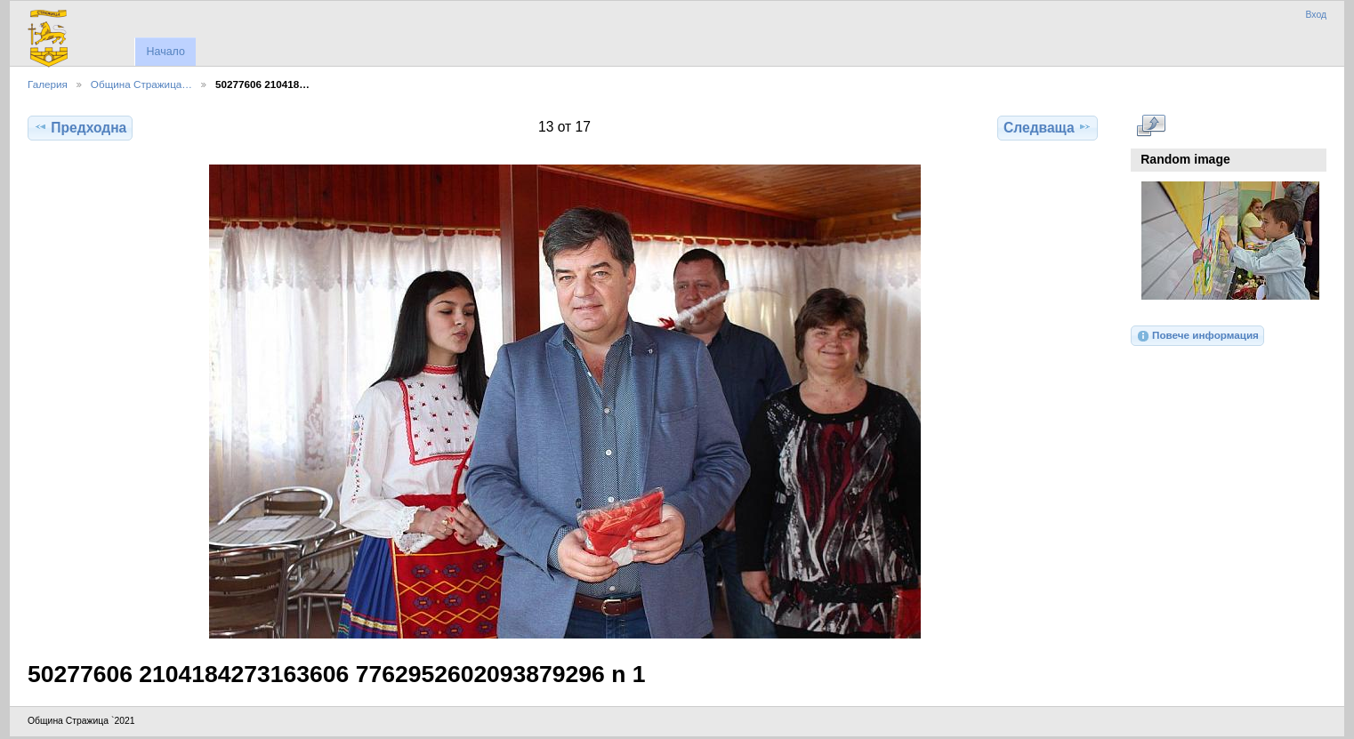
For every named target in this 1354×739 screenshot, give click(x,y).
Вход (1315, 15)
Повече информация (1197, 336)
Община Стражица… (141, 84)
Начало (165, 51)
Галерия (48, 84)
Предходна (80, 127)
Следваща (1047, 127)
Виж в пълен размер (1151, 125)
